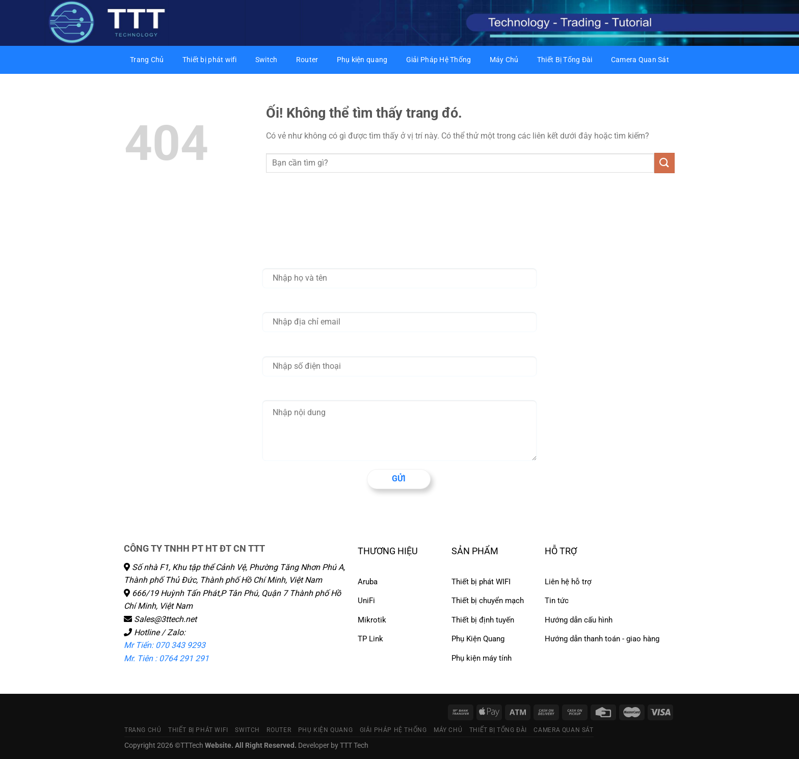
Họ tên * (276, 258)
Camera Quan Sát (640, 60)
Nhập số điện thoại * (297, 346)
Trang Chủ (147, 60)
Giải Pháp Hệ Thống (438, 60)
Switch (266, 60)
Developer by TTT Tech (333, 745)
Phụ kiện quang (362, 60)
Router (307, 60)
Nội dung (277, 390)
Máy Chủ (504, 60)
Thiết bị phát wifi (209, 60)
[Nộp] (664, 163)
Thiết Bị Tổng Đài (565, 60)
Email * (274, 302)
